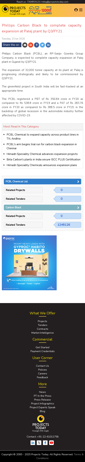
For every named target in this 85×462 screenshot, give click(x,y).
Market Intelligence (42, 333)
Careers (42, 373)
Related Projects (15, 190)
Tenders (42, 325)
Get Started (42, 347)
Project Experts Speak (42, 407)
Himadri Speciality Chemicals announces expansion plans (42, 165)
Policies (42, 369)
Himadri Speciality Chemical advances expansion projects (42, 154)
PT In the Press (42, 396)
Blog (42, 411)
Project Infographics (42, 403)
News (42, 392)
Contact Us (42, 366)
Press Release (42, 399)
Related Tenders (15, 199)
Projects (42, 321)
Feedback (42, 377)
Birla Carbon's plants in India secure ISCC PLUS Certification (43, 159)
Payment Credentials (43, 351)
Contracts (42, 329)
